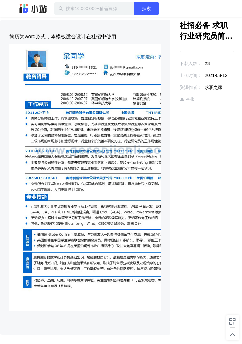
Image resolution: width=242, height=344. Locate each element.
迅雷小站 (33, 8)
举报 (187, 99)
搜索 (146, 8)
